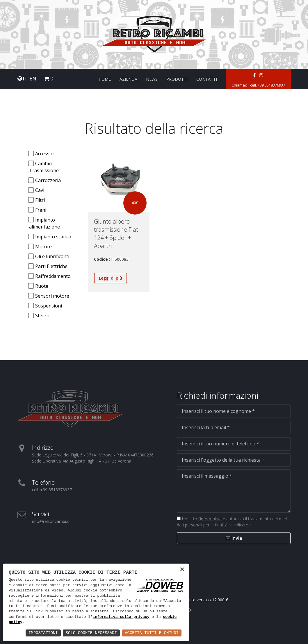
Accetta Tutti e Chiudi (152, 633)
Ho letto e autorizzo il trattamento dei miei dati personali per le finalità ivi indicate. (232, 522)
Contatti (206, 79)
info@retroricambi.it (50, 521)
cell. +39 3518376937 (267, 85)
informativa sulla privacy (121, 617)
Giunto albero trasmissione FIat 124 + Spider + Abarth (116, 233)
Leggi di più (110, 278)
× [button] (182, 570)
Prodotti (177, 79)
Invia (234, 538)
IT (25, 78)
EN (32, 78)
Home (105, 79)
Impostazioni (43, 633)
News (152, 79)
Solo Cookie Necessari (91, 633)
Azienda (128, 79)
